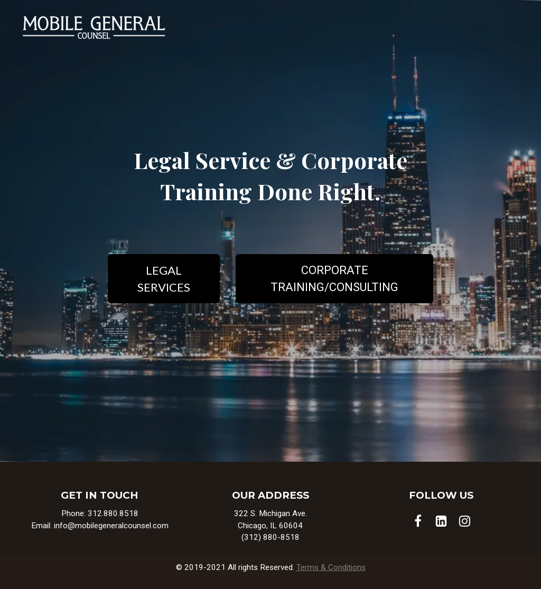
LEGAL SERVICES (163, 278)
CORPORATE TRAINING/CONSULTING (334, 278)
